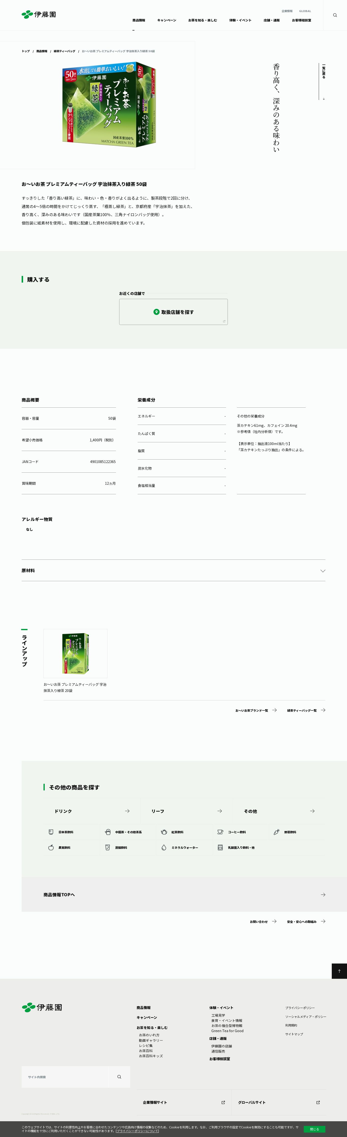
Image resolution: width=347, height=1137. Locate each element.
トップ (26, 51)
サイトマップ (294, 1034)
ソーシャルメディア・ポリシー (305, 1016)
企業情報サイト (184, 1102)
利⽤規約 (291, 1025)
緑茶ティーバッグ (64, 51)
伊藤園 (39, 14)
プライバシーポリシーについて (137, 1131)
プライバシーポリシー (300, 1008)
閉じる (314, 1129)
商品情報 (41, 51)
